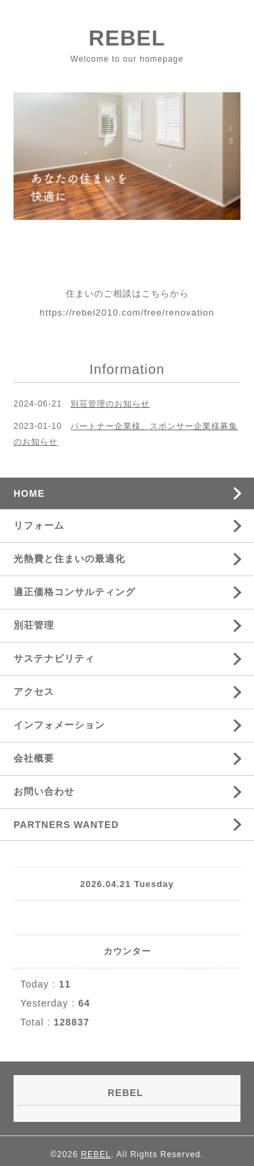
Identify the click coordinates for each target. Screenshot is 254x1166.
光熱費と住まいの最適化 (69, 558)
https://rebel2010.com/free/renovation (127, 312)
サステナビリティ (54, 658)
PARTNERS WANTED (66, 824)
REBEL (127, 38)
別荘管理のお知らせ (110, 404)
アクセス (34, 691)
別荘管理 (34, 625)
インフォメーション (59, 724)
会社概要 (34, 758)
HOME (29, 493)
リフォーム (39, 525)
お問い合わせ (44, 791)
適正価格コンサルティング (74, 591)
